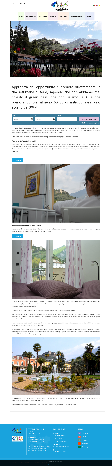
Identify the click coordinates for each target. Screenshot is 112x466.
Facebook (85, 433)
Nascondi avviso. (61, 463)
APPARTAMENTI (31, 16)
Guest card (43, 16)
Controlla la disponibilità (89, 119)
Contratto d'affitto (60, 451)
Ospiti (59, 116)
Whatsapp (85, 447)
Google (84, 437)
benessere (75, 137)
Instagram (85, 443)
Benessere (53, 16)
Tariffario (63, 16)
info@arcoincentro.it (61, 435)
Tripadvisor (85, 440)
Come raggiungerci (76, 16)
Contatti (89, 16)
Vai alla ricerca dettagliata (90, 123)
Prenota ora (17, 160)
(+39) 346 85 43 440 (61, 441)
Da (14, 116)
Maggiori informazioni (52, 463)
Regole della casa (59, 449)
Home (21, 16)
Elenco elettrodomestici (61, 447)
